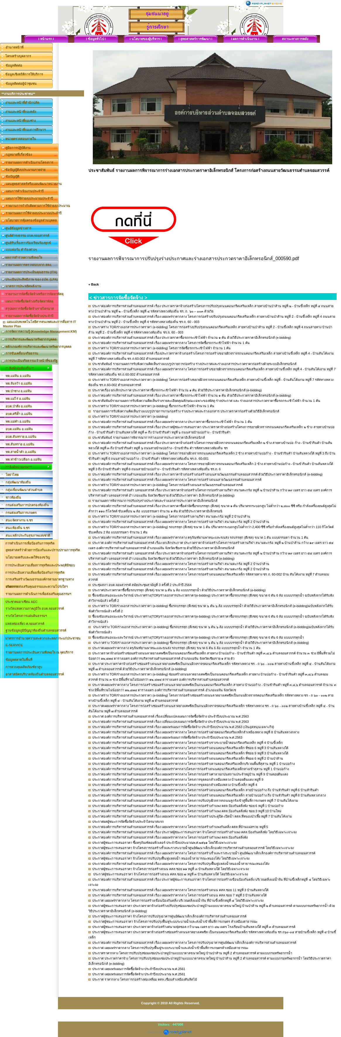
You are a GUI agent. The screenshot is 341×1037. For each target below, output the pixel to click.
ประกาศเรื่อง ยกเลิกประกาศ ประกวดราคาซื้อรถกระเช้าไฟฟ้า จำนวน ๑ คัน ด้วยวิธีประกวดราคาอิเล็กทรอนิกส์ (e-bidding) (177, 390)
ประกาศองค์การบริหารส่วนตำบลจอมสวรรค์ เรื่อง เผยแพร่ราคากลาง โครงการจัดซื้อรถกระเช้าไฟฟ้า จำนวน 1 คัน (170, 343)
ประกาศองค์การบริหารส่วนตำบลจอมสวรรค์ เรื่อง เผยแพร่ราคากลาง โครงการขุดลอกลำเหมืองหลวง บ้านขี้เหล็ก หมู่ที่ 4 (174, 785)
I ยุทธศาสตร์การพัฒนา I (195, 39)
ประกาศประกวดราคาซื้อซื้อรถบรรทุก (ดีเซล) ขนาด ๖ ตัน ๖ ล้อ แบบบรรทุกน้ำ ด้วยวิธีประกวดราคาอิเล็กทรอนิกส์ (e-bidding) (178, 590)
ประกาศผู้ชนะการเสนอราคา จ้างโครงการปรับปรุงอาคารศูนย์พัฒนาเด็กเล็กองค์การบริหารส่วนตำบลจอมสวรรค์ (169, 916)
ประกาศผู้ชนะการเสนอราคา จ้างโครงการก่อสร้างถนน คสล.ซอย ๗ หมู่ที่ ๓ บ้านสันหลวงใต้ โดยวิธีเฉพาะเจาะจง (170, 874)
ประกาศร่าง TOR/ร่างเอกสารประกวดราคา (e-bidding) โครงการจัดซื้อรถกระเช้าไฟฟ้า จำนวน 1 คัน (161, 348)
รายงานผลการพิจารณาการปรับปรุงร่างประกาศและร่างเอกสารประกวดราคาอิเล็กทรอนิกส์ (154, 500)
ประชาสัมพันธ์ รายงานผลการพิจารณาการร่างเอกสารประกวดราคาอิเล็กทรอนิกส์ (148, 437)
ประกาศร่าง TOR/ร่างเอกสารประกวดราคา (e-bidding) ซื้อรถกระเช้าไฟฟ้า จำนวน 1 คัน (153, 406)
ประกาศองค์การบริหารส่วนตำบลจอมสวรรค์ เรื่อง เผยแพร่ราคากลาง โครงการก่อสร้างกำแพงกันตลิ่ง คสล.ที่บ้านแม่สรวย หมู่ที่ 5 (180, 827)
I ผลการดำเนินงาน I (245, 39)
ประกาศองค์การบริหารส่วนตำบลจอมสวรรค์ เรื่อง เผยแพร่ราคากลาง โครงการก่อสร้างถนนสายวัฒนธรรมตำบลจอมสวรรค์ (176, 479)
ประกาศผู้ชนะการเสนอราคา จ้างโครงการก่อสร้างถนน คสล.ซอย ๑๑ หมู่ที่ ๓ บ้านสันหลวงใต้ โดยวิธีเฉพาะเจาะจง (170, 869)
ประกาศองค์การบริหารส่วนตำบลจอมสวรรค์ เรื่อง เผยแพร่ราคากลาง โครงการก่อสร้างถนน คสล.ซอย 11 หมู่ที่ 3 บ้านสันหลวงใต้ (180, 890)
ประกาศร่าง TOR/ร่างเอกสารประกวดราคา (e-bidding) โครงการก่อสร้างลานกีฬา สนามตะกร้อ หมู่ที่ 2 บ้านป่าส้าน (171, 516)
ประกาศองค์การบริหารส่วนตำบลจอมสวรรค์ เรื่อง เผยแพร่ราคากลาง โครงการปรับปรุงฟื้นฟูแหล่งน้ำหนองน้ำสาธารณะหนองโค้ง (180, 863)
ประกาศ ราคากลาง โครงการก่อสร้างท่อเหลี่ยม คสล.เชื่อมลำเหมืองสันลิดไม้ (144, 979)
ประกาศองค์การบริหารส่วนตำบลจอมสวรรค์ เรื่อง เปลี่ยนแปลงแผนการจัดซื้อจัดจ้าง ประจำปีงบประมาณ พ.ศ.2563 (170, 721)
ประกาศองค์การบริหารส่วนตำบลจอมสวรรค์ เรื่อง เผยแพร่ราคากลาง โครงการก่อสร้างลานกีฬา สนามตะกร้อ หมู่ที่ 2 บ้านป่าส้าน (180, 521)
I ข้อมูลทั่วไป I (96, 39)
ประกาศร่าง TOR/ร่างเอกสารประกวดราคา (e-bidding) (130, 416)
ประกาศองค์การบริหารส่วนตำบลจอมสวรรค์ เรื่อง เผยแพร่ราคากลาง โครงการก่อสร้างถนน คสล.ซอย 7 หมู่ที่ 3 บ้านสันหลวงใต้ (179, 895)
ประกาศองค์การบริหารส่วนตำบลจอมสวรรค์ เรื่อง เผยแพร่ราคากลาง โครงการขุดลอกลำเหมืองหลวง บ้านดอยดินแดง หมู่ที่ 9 (177, 779)
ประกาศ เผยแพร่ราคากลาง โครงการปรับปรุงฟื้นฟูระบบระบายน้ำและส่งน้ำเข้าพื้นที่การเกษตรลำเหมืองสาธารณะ (170, 948)
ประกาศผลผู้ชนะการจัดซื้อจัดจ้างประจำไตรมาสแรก (128, 821)
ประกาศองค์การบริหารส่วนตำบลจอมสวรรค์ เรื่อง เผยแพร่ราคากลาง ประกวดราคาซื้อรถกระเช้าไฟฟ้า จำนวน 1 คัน (172, 422)
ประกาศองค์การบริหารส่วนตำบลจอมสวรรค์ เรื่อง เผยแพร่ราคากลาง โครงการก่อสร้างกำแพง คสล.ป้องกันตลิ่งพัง (170, 837)
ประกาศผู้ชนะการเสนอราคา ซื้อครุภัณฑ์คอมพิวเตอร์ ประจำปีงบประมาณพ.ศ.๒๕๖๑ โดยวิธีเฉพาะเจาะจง (164, 842)
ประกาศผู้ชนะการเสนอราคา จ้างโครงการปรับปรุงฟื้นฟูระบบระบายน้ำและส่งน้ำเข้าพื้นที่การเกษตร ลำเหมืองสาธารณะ (175, 921)
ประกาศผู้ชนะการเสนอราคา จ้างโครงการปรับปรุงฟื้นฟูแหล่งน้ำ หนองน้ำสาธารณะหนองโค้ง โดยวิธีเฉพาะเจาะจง (170, 858)
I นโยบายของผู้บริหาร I (146, 39)
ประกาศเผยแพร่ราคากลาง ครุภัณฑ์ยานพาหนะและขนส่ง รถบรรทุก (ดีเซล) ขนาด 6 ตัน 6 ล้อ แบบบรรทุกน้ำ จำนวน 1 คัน (176, 648)
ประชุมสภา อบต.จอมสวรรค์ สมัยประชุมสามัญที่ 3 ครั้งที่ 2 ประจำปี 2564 (141, 585)
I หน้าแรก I (46, 39)
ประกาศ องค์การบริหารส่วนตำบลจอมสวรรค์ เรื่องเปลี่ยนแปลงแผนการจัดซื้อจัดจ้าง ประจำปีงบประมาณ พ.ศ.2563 (170, 716)
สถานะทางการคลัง (295, 39)
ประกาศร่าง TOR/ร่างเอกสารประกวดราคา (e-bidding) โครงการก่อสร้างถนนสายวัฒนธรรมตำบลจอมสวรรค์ (167, 485)
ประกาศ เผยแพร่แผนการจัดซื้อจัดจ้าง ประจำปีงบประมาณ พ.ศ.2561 (138, 969)
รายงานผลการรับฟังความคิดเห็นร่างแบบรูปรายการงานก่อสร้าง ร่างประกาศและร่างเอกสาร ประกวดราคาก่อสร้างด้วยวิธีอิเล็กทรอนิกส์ (185, 411)
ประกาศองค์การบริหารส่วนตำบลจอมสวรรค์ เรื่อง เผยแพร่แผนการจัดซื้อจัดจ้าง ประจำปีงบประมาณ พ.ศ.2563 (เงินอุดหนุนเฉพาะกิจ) (183, 727)
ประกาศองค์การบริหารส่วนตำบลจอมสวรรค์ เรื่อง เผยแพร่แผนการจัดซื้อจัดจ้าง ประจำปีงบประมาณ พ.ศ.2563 (167, 737)
